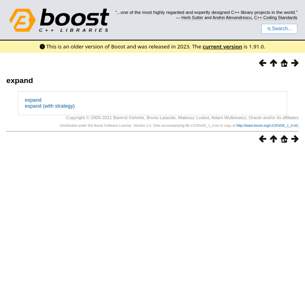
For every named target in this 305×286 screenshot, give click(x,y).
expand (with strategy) (50, 106)
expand (19, 80)
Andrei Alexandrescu (232, 17)
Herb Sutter (192, 17)
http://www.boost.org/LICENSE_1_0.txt (266, 126)
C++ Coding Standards (275, 17)
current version (222, 46)
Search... (279, 28)
